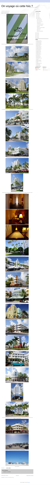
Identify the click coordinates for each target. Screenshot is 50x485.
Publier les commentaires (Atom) (9, 477)
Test (36, 62)
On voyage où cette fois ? (17, 6)
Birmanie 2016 (38, 44)
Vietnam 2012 (38, 66)
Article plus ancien (29, 475)
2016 (37, 37)
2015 (37, 36)
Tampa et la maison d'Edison (41, 27)
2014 (37, 35)
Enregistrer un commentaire (7, 471)
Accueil (17, 475)
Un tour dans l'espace (40, 25)
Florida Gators (39, 28)
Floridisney (38, 26)
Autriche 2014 (38, 42)
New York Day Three (39, 21)
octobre (38, 17)
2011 (37, 12)
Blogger (29, 482)
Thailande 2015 (38, 63)
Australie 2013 (38, 40)
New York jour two (39, 20)
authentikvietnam (38, 41)
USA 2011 (37, 64)
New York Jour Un (39, 19)
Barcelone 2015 (38, 43)
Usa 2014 (37, 65)
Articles (44, 68)
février (38, 13)
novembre (38, 18)
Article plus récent (4, 475)
